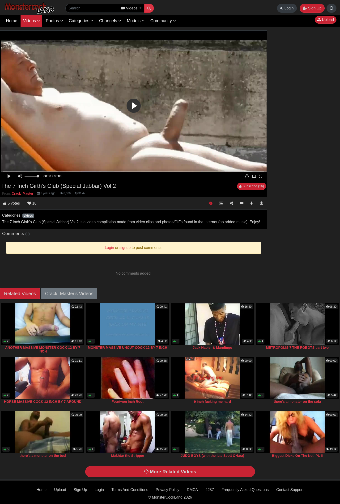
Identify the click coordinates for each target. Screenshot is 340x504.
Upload (325, 20)
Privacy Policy (167, 490)
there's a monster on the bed (43, 456)
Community (163, 20)
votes (11, 203)
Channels (110, 20)
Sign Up (312, 8)
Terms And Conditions (129, 490)
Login (287, 8)
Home (11, 20)
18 (31, 203)
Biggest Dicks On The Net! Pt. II (297, 456)
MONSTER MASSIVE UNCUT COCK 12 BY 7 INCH (127, 347)
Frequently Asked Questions (245, 490)
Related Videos (20, 293)
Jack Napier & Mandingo (212, 347)
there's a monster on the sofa (297, 401)
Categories (81, 20)
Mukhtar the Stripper (127, 456)
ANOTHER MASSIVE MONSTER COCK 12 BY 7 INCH (42, 349)
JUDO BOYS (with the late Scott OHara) (212, 456)
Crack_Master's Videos (69, 293)
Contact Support (290, 490)
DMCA (192, 490)
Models (135, 20)
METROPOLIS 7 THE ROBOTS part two (297, 347)
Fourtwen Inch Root (128, 401)
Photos (54, 20)
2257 (209, 490)
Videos (31, 20)
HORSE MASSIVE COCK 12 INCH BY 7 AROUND (42, 401)
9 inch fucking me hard (212, 401)
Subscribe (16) (251, 186)
